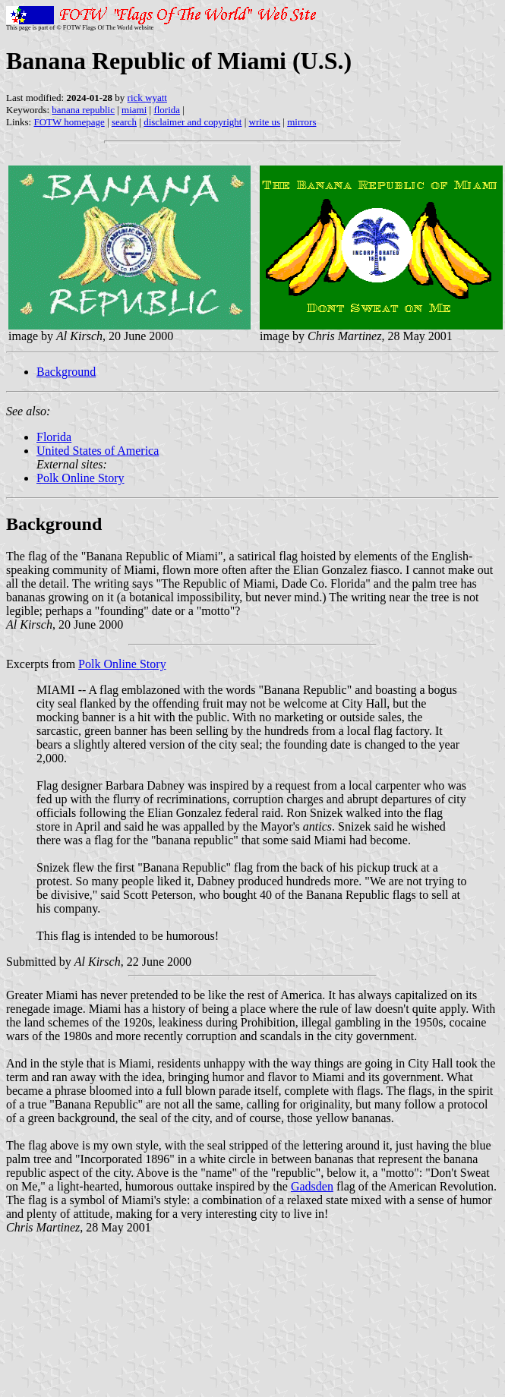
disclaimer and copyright (192, 122)
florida (166, 109)
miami (134, 109)
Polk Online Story (80, 477)
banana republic (83, 109)
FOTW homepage (68, 122)
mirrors (301, 122)
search (124, 122)
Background (66, 371)
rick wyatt (147, 97)
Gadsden (312, 1186)
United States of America (97, 450)
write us (265, 122)
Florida (53, 436)
